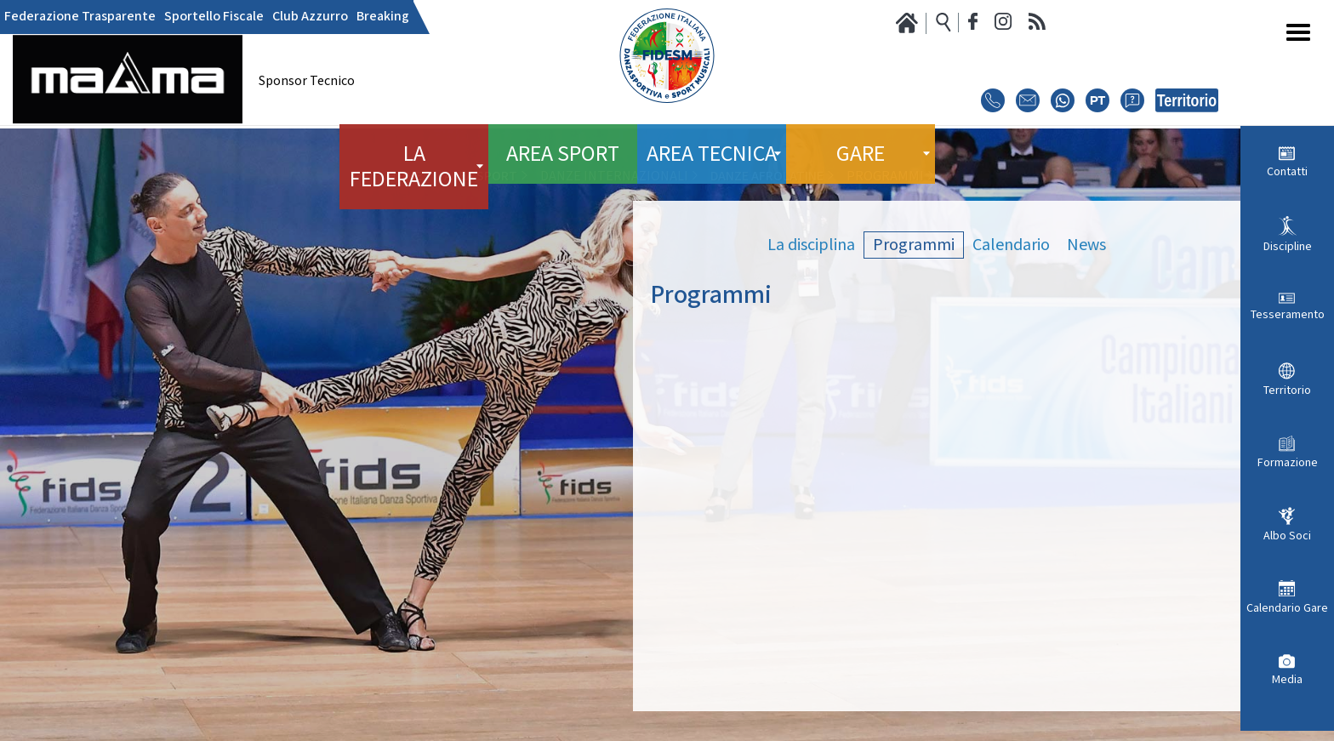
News (1086, 245)
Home (405, 176)
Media (1287, 679)
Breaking (382, 17)
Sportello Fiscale (214, 17)
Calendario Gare (1287, 608)
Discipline (1287, 246)
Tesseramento (1288, 314)
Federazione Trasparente (80, 17)
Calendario (1011, 245)
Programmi (914, 245)
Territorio (1287, 390)
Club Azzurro (310, 17)
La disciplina (811, 245)
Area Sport (562, 144)
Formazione (1287, 462)
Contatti (1287, 172)
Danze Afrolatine (767, 176)
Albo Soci (1287, 536)
